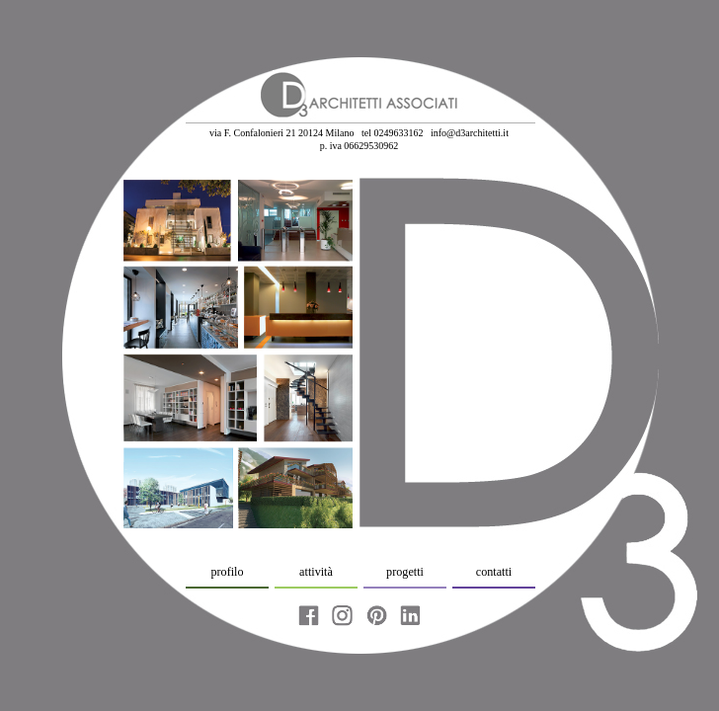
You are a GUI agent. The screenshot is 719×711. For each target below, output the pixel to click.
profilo (226, 572)
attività (316, 572)
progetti (405, 572)
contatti (494, 572)
